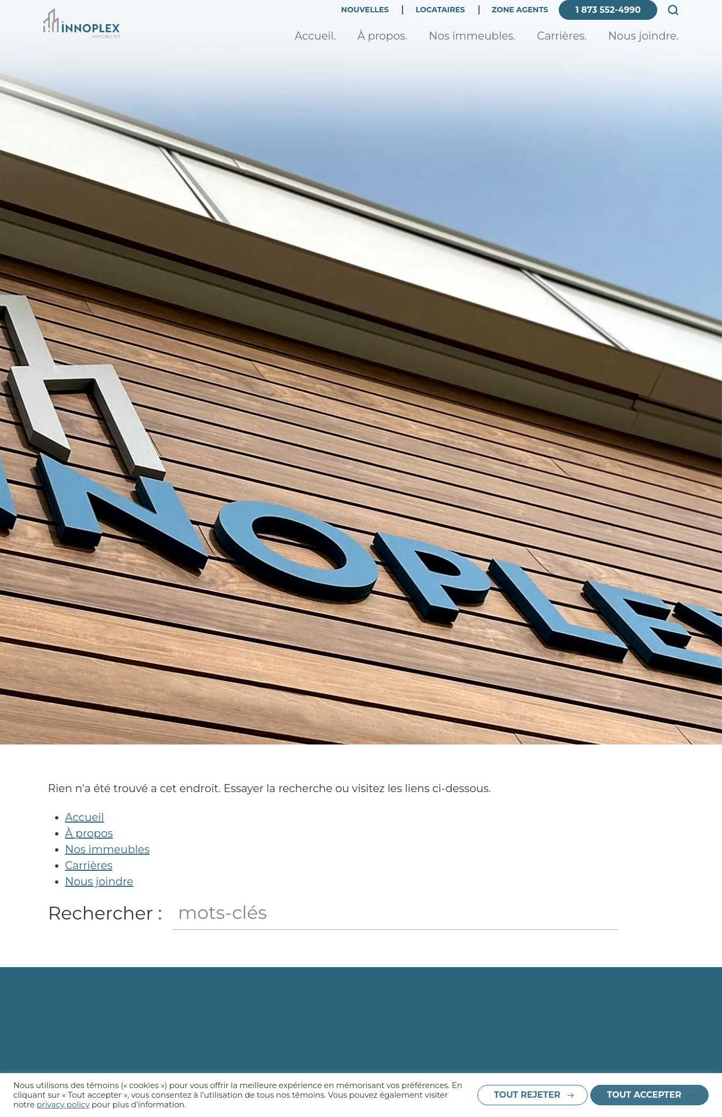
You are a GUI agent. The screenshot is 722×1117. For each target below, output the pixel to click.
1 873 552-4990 (608, 20)
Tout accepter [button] (644, 1095)
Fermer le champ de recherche (664, 913)
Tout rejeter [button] (527, 1095)
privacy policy (62, 1105)
